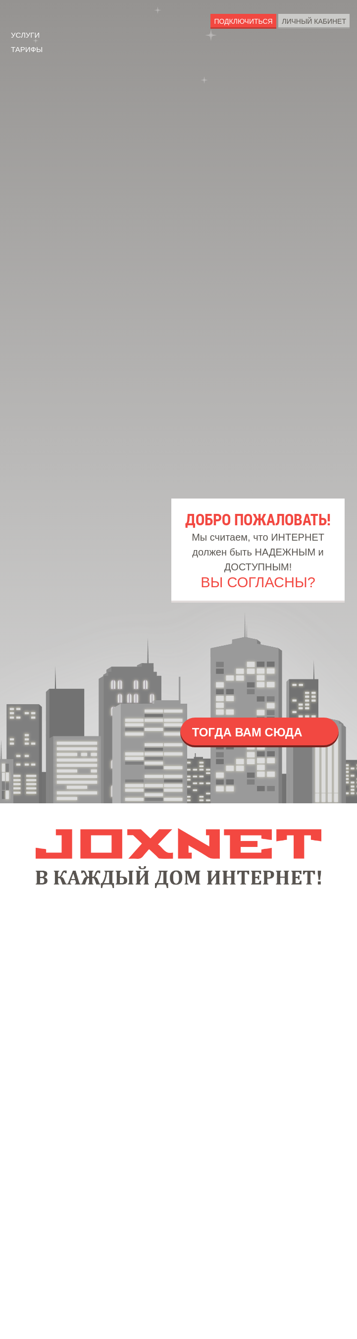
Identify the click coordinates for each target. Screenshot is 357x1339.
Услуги (29, 31)
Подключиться (232, 21)
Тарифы (31, 48)
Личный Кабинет (310, 21)
